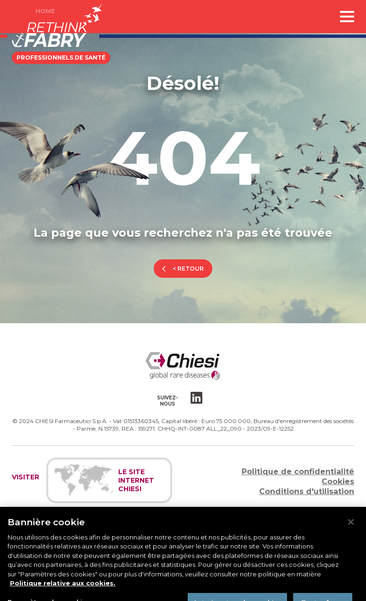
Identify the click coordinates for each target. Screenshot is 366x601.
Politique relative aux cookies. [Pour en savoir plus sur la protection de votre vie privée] (62, 588)
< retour (188, 268)
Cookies (338, 481)
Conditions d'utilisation (306, 491)
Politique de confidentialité (298, 471)
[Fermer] (350, 526)
